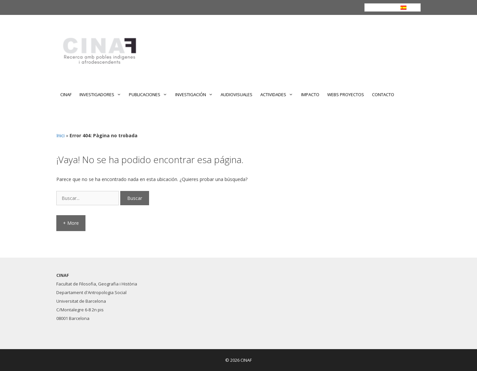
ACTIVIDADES (278, 94)
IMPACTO (310, 94)
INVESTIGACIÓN (196, 94)
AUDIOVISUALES (236, 94)
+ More (71, 223)
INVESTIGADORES (102, 94)
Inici (60, 135)
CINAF (66, 94)
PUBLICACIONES (150, 94)
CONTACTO (383, 94)
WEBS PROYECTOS (345, 94)
